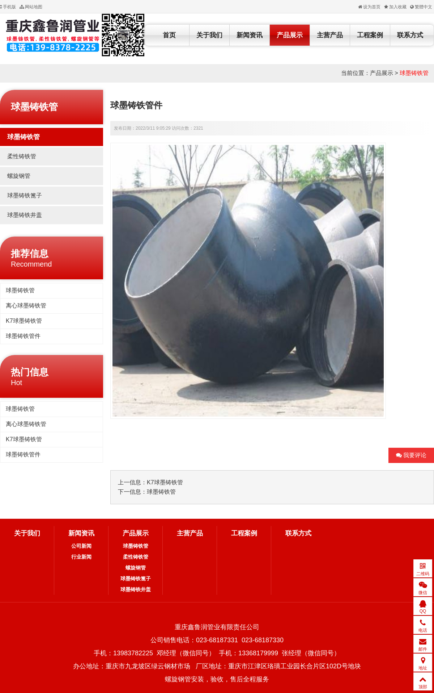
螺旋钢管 (18, 176)
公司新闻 (81, 546)
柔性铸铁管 (21, 156)
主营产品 (330, 35)
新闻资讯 (250, 35)
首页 (169, 35)
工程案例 (370, 35)
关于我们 (209, 35)
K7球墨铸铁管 (24, 321)
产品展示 (290, 35)
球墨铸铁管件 (23, 336)
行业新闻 (81, 557)
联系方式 (410, 35)
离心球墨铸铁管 (26, 305)
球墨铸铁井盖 (24, 215)
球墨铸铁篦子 (24, 195)
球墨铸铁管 (414, 73)
